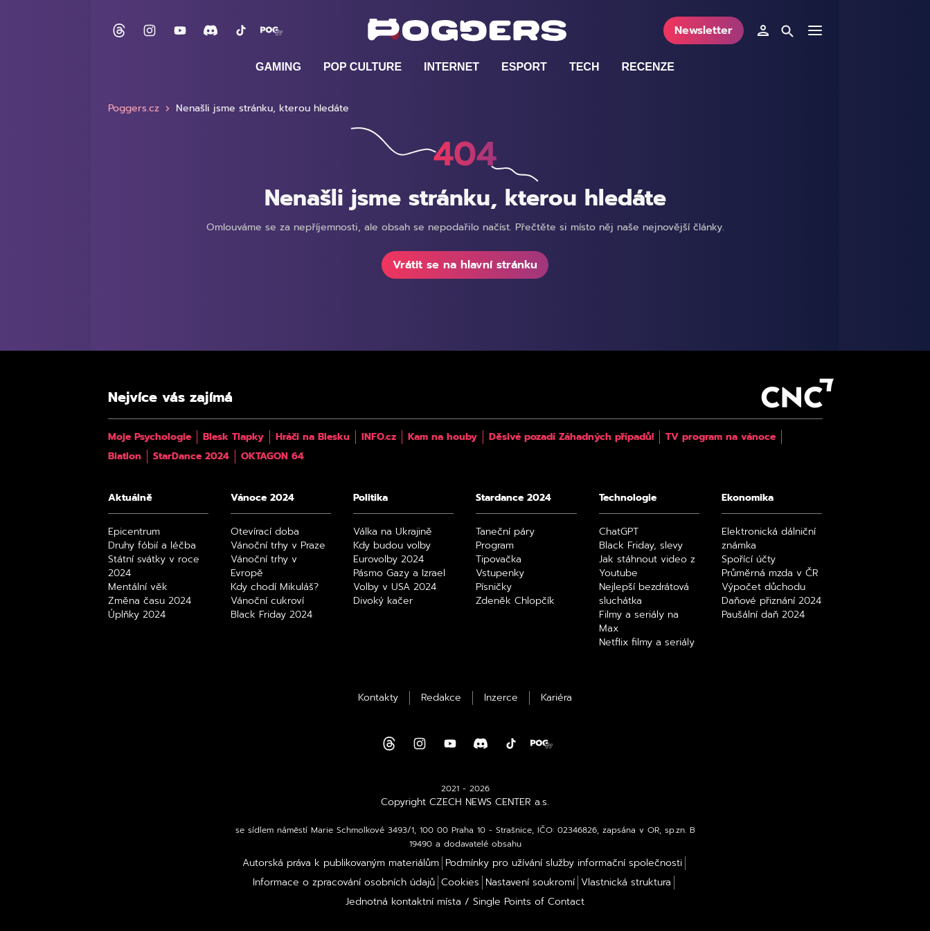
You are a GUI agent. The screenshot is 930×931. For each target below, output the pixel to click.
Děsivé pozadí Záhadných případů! (571, 437)
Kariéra (556, 698)
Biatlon (124, 456)
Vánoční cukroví (267, 601)
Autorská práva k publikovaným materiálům (340, 863)
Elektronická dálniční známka (769, 539)
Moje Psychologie (149, 437)
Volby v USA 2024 (394, 587)
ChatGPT (618, 532)
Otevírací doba (265, 532)
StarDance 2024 (191, 456)
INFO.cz (378, 437)
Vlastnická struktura (626, 882)
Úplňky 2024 (137, 615)
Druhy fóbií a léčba (152, 546)
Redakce (441, 698)
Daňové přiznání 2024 (771, 601)
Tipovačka (498, 559)
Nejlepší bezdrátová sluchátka (644, 594)
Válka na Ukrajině (392, 532)
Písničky (494, 587)
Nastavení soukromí (530, 882)
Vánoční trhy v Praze (278, 546)
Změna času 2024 (149, 601)
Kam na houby (442, 437)
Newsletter (703, 30)
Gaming (278, 67)
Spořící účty (749, 559)
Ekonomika (747, 498)
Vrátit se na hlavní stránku (465, 265)
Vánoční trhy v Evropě (264, 566)
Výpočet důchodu (763, 587)
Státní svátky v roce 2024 (153, 566)
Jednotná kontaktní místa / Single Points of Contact (465, 902)
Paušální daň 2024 (763, 615)
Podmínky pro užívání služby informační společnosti (563, 863)
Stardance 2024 (513, 498)
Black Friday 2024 (271, 615)
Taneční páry (505, 532)
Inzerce (501, 698)
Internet (451, 67)
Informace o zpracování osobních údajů (344, 882)
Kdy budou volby (392, 546)
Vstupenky (500, 573)
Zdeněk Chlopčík (515, 601)
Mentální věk (138, 587)
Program (495, 546)
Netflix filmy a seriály (647, 642)
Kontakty (378, 698)
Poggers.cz (140, 109)
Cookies (460, 882)
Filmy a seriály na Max (639, 622)
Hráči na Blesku (313, 437)
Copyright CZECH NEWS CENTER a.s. (465, 802)
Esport (524, 67)
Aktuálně (130, 498)
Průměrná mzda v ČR (770, 573)
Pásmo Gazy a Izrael (399, 573)
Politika (370, 498)
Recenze (647, 67)
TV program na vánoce (720, 437)
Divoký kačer (383, 601)
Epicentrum (134, 532)
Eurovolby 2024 (388, 559)
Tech (584, 67)
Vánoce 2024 (262, 498)
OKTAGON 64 (272, 456)
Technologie (627, 498)
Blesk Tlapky (233, 437)
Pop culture (362, 67)
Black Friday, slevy (641, 546)
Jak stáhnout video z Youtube (647, 566)
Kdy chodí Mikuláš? (275, 587)
